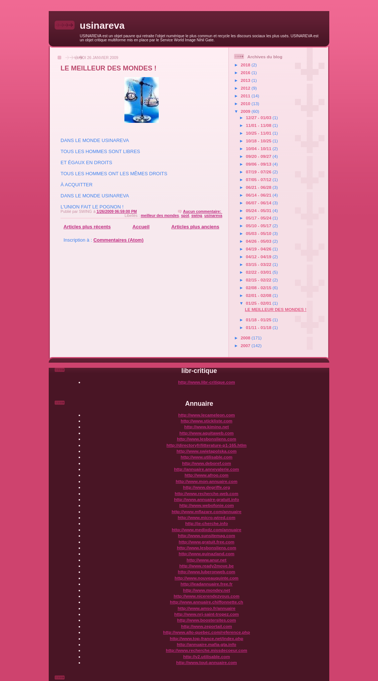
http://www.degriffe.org (206, 487)
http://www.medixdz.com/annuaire (206, 529)
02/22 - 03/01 (259, 272)
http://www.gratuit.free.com (206, 541)
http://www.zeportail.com (206, 626)
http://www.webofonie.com (206, 505)
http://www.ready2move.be (206, 565)
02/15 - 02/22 (259, 279)
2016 (246, 72)
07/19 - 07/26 (259, 171)
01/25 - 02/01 (259, 303)
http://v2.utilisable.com (206, 656)
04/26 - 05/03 (259, 241)
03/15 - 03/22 (259, 264)
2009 (246, 111)
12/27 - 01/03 (259, 117)
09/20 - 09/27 (259, 156)
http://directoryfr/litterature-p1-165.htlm (206, 445)
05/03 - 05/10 (259, 233)
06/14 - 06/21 (259, 195)
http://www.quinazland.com (206, 553)
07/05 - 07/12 (259, 179)
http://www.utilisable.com (206, 456)
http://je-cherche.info (206, 523)
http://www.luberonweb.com (206, 571)
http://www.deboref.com (206, 463)
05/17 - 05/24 (259, 217)
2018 (246, 64)
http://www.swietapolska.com (206, 451)
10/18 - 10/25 (259, 140)
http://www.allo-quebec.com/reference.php (206, 632)
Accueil (141, 226)
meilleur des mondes (160, 216)
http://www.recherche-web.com (206, 493)
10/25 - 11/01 (259, 133)
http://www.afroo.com (206, 475)
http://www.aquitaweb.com (206, 433)
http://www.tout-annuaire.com (206, 662)
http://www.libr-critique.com (206, 382)
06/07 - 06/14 (259, 202)
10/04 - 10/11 (259, 148)
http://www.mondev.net (206, 590)
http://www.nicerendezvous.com (206, 596)
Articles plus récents (87, 226)
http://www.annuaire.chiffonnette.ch (206, 601)
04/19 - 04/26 (259, 248)
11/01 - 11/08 (259, 125)
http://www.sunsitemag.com (206, 535)
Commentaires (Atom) (118, 240)
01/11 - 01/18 (259, 327)
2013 (246, 80)
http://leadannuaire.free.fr (207, 583)
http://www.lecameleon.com (206, 414)
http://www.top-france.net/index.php (206, 638)
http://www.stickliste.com (207, 420)
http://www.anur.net (207, 559)
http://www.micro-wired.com (206, 517)
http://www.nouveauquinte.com (206, 577)
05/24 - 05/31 (259, 210)
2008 (246, 337)
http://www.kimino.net (206, 426)
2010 (246, 103)
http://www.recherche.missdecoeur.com (206, 650)
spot (185, 216)
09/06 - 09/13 (259, 164)
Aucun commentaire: (202, 212)
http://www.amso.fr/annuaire (207, 608)
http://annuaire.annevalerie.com (206, 469)
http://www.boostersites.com (206, 620)
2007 (246, 345)
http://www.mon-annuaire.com (206, 481)
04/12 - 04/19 (259, 256)
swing (196, 216)
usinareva (102, 25)
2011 (246, 95)
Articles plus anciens (195, 226)
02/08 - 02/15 (259, 287)
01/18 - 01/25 (259, 319)
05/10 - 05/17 (259, 225)
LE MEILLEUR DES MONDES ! (109, 68)
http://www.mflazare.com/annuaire (206, 511)
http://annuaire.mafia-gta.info (206, 644)
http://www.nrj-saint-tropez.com (206, 614)
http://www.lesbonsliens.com (206, 438)
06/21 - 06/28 (259, 187)
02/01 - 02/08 (259, 295)
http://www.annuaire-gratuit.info (206, 499)
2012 (246, 88)
